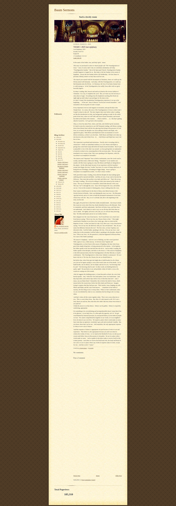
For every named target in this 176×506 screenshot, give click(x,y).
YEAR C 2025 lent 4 (62, 162)
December (60, 141)
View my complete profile (60, 232)
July (59, 152)
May (59, 156)
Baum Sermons (64, 10)
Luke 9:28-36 (77, 58)
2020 (57, 194)
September (61, 147)
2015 (57, 204)
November (60, 143)
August (60, 149)
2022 (57, 190)
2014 (57, 207)
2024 (57, 186)
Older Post (119, 476)
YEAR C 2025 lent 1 (62, 172)
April (59, 158)
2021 (57, 192)
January (60, 184)
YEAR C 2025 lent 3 (62, 164)
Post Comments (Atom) (88, 480)
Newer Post (76, 476)
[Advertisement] (62, 78)
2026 (57, 137)
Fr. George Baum (62, 226)
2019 (57, 196)
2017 (57, 200)
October (60, 145)
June (59, 154)
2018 (57, 198)
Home (98, 476)
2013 (57, 209)
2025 (57, 139)
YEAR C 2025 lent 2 (62, 170)
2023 (57, 188)
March (59, 160)
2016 (57, 202)
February (60, 182)
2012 (57, 211)
